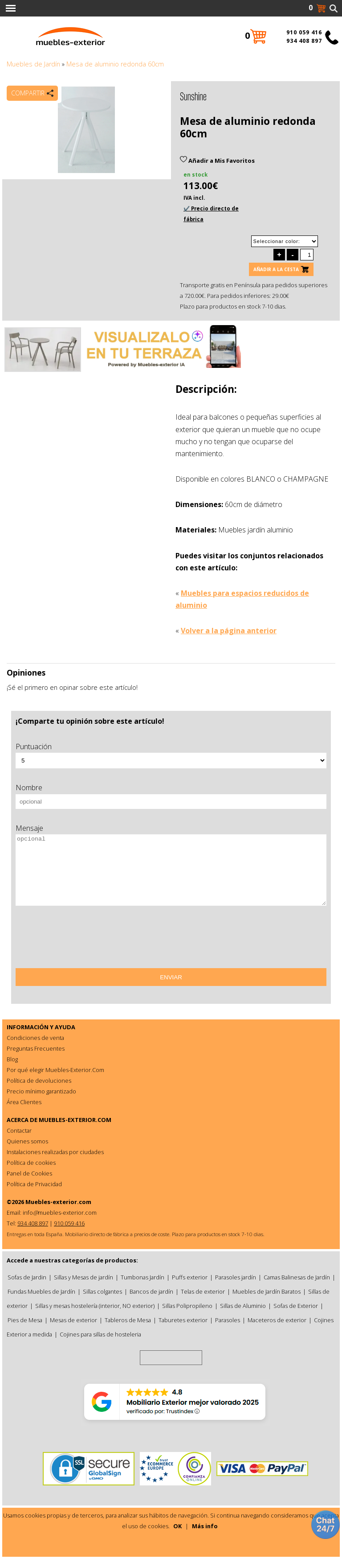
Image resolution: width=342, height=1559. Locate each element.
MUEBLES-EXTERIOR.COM (75, 1120)
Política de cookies (31, 1163)
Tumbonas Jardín (142, 1277)
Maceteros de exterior (277, 1320)
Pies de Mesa (25, 1320)
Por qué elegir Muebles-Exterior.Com (55, 1070)
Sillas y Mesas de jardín (83, 1277)
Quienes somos (27, 1141)
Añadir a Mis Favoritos (217, 161)
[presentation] (83, 940)
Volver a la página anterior (229, 630)
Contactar (19, 1130)
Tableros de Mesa (128, 1320)
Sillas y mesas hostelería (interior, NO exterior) (95, 1306)
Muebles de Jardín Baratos (266, 1291)
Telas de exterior (203, 1291)
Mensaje (29, 828)
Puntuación (34, 746)
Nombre (29, 787)
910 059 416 (304, 32)
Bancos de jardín (151, 1291)
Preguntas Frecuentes (36, 1048)
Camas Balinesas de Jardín (297, 1277)
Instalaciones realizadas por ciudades (55, 1152)
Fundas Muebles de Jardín (41, 1291)
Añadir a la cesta (276, 269)
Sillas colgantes (102, 1291)
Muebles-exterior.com (58, 1202)
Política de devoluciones (39, 1080)
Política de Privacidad (34, 1184)
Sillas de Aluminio (243, 1306)
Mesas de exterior (73, 1320)
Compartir (28, 93)
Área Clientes (24, 1102)
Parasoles (227, 1320)
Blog (12, 1059)
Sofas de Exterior (295, 1306)
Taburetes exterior (183, 1320)
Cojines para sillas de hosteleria (100, 1334)
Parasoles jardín (235, 1277)
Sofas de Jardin (27, 1277)
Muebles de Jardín (33, 64)
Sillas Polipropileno (187, 1306)
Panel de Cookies (29, 1173)
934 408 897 (304, 41)
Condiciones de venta (35, 1038)
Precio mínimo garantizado (41, 1091)
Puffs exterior (190, 1277)
